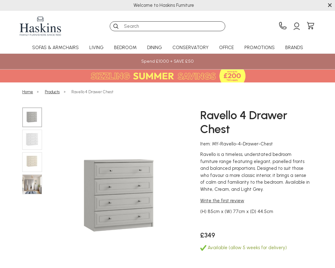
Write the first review (222, 200)
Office (226, 47)
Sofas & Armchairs (55, 47)
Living (96, 47)
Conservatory (190, 47)
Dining (154, 47)
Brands (294, 47)
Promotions (259, 47)
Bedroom (125, 47)
